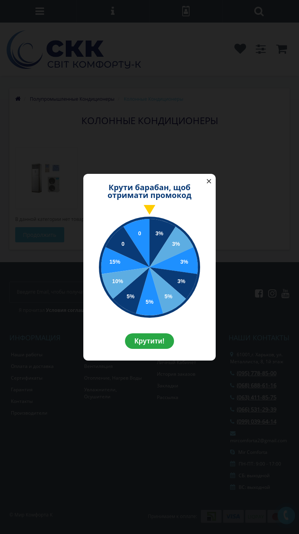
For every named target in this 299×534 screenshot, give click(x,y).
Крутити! (149, 341)
